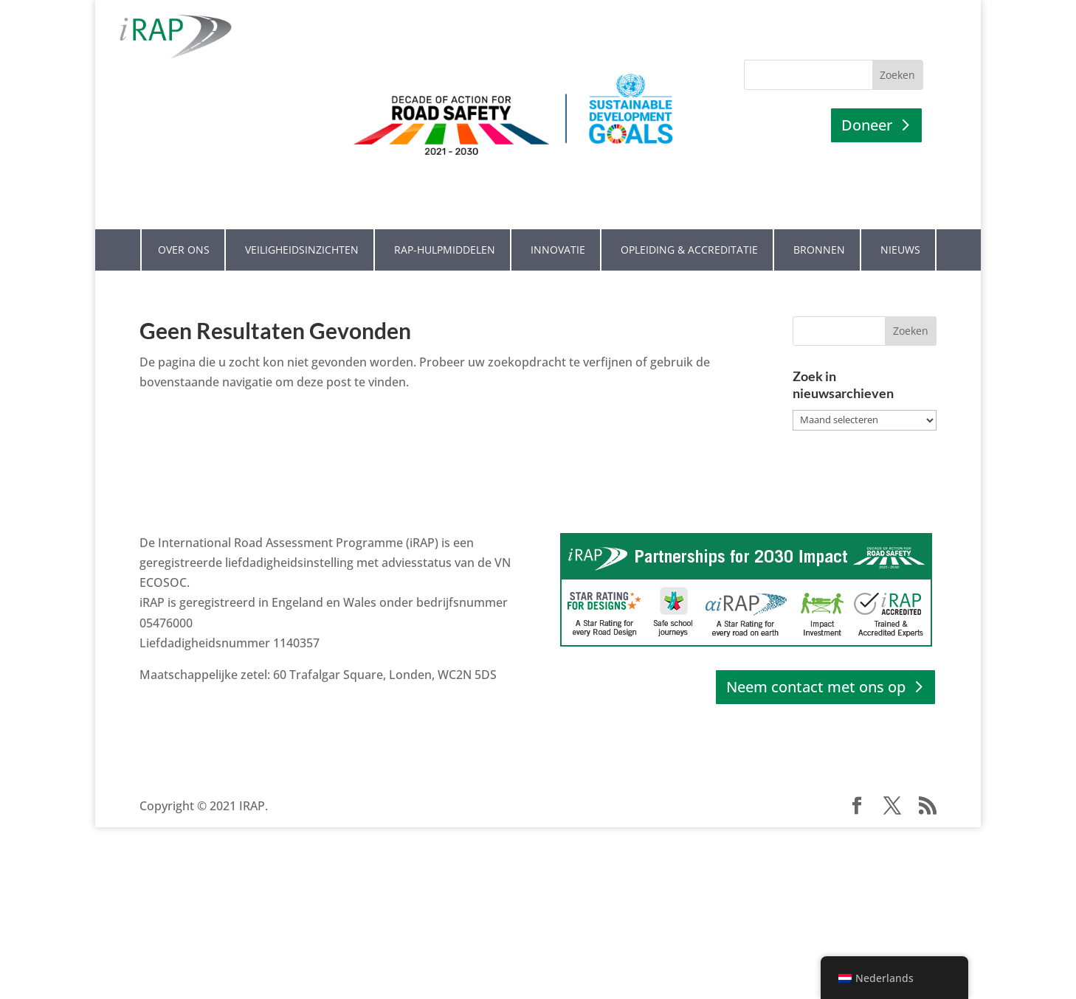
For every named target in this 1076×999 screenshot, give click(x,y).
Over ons (184, 224)
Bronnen (819, 224)
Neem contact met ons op (816, 661)
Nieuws (900, 224)
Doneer (866, 125)
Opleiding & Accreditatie (689, 224)
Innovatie (558, 224)
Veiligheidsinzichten (302, 224)
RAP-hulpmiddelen (444, 224)
